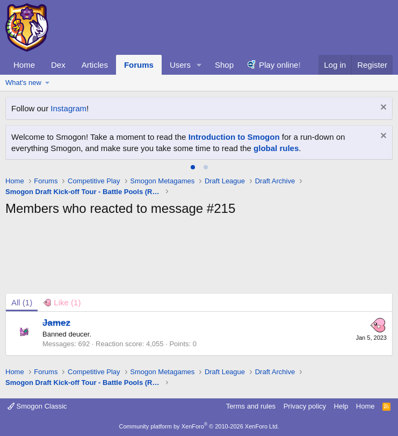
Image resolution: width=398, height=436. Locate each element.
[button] (199, 65)
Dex (58, 64)
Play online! (280, 64)
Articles (95, 64)
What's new (23, 82)
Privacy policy (305, 406)
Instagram (68, 108)
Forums (139, 64)
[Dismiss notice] (382, 108)
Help (341, 406)
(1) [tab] (21, 302)
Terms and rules (251, 406)
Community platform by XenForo (199, 426)
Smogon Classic (37, 406)
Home (24, 64)
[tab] (192, 167)
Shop (224, 64)
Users (180, 64)
